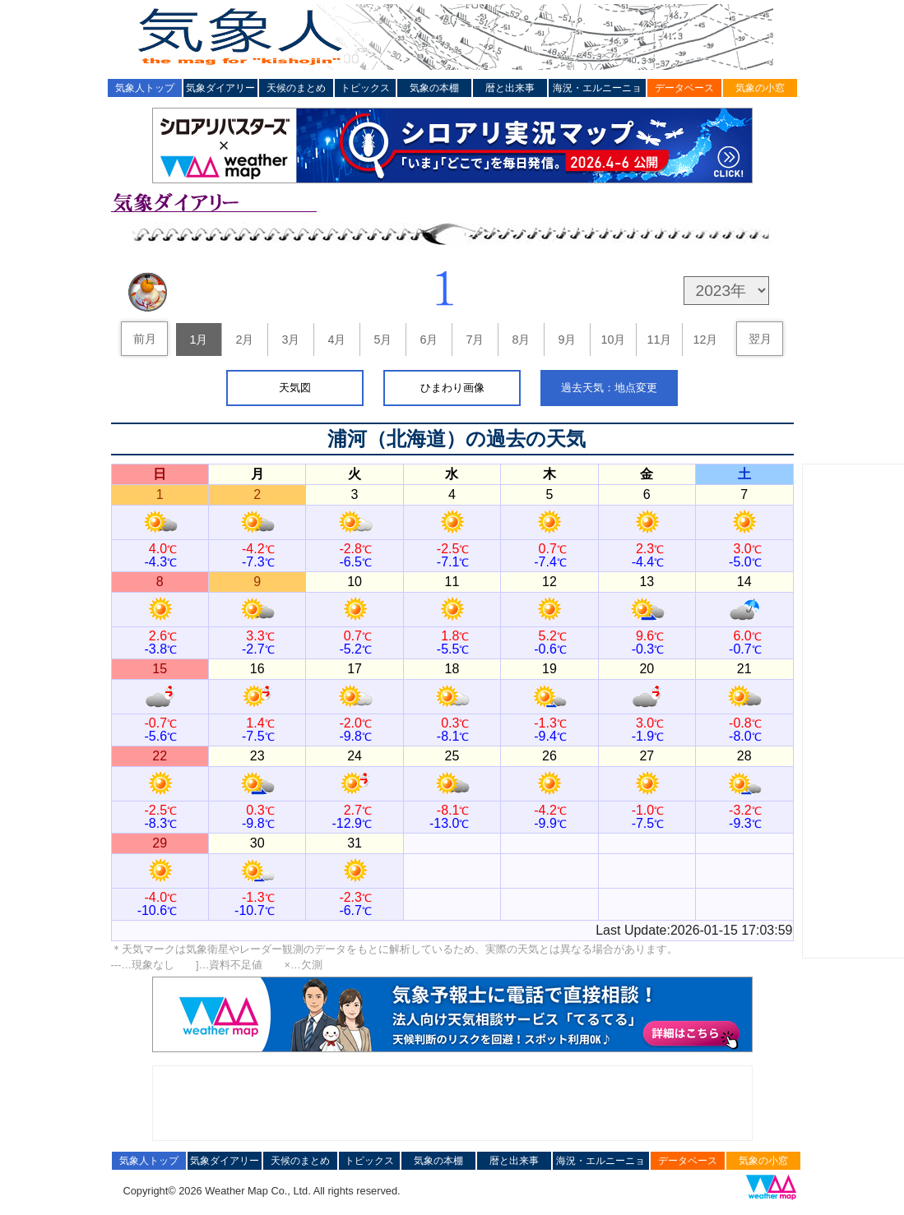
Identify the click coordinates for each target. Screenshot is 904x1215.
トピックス (365, 88)
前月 (144, 338)
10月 (612, 339)
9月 (567, 339)
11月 (659, 339)
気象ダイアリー (220, 88)
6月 (429, 339)
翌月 (760, 338)
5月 (382, 339)
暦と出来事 (510, 88)
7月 (475, 339)
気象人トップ (144, 88)
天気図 (295, 387)
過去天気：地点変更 (609, 387)
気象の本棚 (434, 88)
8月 (521, 339)
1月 (198, 339)
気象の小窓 (760, 88)
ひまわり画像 (452, 387)
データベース (684, 88)
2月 (244, 339)
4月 (336, 339)
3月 (290, 339)
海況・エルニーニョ (597, 88)
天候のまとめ (296, 88)
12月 (705, 339)
